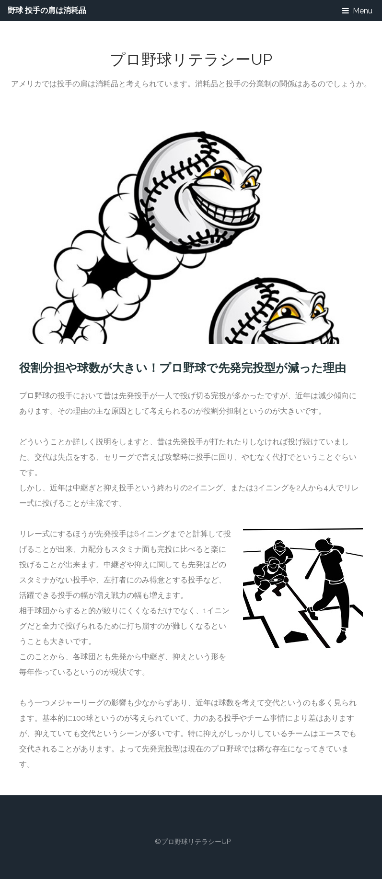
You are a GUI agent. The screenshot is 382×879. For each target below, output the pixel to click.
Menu (362, 10)
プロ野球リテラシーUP (191, 59)
